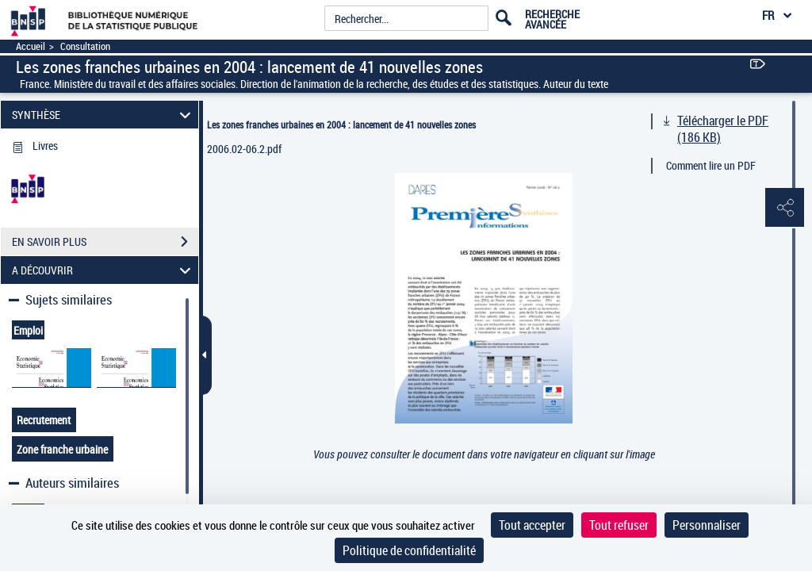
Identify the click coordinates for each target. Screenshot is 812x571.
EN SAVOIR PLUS (105, 242)
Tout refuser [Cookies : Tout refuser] (619, 525)
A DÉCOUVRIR (104, 270)
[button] (784, 208)
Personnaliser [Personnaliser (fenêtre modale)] (706, 525)
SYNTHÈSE (104, 114)
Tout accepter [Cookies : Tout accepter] (532, 525)
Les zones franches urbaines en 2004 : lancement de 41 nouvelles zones (341, 124)
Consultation (85, 46)
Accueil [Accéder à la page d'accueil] (30, 46)
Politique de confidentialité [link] (409, 550)
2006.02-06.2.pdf (244, 148)
